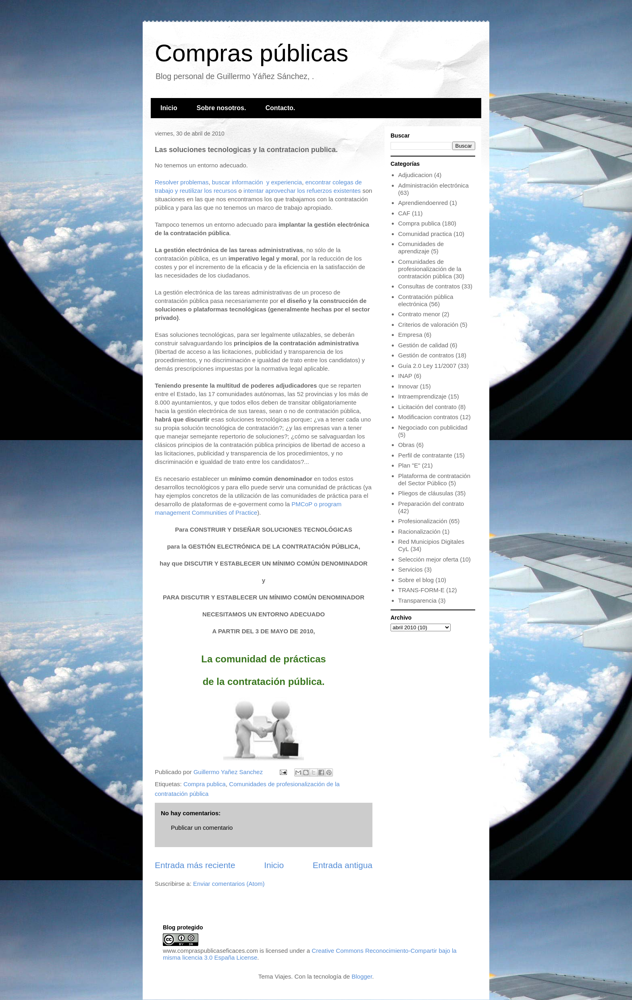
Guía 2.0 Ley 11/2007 (427, 365)
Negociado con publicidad (433, 427)
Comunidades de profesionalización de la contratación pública (430, 269)
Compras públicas (251, 53)
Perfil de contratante (425, 455)
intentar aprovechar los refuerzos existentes (302, 190)
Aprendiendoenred (423, 202)
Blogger (361, 976)
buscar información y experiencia (257, 182)
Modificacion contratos (428, 416)
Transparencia (417, 600)
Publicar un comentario (202, 827)
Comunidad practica (425, 233)
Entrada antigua (342, 865)
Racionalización (419, 531)
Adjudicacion (415, 174)
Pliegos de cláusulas (425, 493)
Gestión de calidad (423, 345)
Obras (406, 444)
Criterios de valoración (428, 324)
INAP (405, 375)
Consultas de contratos (429, 286)
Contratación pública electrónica (425, 300)
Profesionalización (422, 521)
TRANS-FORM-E (421, 590)
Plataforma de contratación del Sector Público (434, 479)
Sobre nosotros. (221, 107)
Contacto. (280, 107)
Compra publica (204, 784)
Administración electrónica (433, 185)
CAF (404, 213)
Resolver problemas (181, 182)
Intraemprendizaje (422, 396)
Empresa (410, 334)
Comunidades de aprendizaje (421, 247)
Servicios (410, 569)
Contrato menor (419, 314)
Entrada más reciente (195, 865)
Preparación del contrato (431, 503)
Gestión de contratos (426, 355)
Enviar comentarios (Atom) (229, 883)
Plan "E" (409, 465)
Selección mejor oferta (428, 559)
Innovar (408, 386)
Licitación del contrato (427, 406)
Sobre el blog (416, 579)
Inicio (168, 107)
